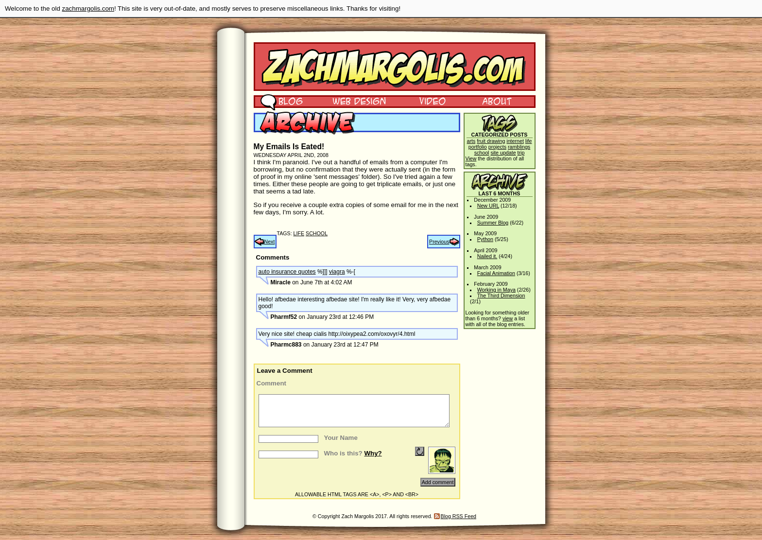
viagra (337, 271)
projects (497, 147)
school (317, 233)
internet (515, 141)
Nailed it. (487, 256)
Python (485, 239)
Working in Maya (496, 290)
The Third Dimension (501, 295)
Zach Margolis (395, 66)
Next (269, 241)
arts (471, 141)
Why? (372, 453)
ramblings (519, 147)
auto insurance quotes (287, 271)
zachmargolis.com (88, 8)
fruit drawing (491, 141)
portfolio (477, 147)
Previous (439, 241)
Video (426, 100)
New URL (488, 206)
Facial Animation (496, 273)
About (497, 100)
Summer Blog (493, 223)
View (471, 158)
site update (503, 153)
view (507, 318)
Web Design (352, 100)
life (299, 233)
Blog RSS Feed (458, 516)
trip (521, 153)
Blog (282, 100)
